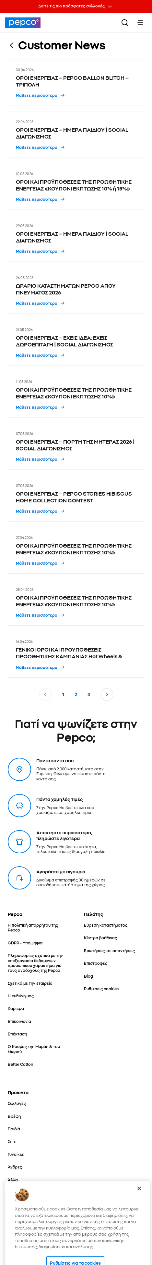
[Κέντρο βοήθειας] (100, 937)
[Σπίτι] (12, 1141)
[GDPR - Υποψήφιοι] (25, 942)
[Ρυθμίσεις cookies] (101, 988)
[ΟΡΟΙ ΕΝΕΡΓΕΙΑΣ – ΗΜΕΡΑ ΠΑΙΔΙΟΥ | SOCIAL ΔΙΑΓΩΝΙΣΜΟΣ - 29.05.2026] (76, 238)
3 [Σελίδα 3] (89, 694)
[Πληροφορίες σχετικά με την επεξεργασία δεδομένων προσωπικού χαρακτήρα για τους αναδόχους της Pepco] (38, 962)
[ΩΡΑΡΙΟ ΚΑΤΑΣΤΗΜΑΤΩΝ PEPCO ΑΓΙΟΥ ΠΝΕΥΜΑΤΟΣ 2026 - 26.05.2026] (76, 290)
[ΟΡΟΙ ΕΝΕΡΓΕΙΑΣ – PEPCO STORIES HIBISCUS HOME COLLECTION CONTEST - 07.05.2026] (76, 498)
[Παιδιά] (14, 1128)
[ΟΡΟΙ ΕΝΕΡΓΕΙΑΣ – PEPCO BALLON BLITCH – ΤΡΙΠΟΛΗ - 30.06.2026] (76, 82)
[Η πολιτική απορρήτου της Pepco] (38, 927)
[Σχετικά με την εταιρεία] (30, 983)
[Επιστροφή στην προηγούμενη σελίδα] (12, 44)
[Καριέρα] (16, 1008)
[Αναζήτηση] (124, 22)
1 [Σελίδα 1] (63, 694)
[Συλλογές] (17, 1103)
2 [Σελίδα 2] (76, 694)
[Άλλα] (13, 1179)
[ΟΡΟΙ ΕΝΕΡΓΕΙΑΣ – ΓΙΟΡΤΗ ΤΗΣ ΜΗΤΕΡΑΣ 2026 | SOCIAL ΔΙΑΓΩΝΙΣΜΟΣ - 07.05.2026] (76, 446)
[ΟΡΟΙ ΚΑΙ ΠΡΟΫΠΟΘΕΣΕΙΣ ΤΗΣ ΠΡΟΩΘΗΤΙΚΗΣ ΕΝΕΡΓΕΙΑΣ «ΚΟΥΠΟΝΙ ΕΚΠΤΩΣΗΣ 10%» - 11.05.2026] (76, 394)
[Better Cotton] (20, 1064)
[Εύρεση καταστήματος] (105, 924)
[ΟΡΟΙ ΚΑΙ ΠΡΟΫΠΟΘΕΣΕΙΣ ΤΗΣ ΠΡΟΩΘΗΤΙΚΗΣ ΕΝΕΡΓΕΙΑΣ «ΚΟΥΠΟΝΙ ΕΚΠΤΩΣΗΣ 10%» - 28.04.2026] (76, 602)
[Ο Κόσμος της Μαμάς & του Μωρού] (38, 1049)
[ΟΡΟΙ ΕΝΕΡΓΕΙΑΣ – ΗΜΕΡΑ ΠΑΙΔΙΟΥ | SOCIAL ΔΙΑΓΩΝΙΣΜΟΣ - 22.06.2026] (76, 134)
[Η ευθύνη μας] (21, 995)
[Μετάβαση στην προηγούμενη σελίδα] (45, 694)
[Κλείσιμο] (139, 1203)
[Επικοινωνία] (19, 1021)
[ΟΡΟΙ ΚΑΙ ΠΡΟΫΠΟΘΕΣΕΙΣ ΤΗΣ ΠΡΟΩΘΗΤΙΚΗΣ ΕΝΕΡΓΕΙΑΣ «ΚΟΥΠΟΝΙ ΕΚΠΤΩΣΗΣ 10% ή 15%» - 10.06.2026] (76, 186)
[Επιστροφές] (95, 963)
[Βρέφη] (14, 1116)
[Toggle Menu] (140, 22)
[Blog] (88, 975)
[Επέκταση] (17, 1033)
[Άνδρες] (15, 1166)
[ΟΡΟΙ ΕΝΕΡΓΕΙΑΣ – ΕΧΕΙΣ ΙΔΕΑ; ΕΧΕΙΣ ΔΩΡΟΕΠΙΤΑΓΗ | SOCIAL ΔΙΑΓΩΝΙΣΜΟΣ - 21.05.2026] (76, 342)
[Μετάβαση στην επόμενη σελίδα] (106, 694)
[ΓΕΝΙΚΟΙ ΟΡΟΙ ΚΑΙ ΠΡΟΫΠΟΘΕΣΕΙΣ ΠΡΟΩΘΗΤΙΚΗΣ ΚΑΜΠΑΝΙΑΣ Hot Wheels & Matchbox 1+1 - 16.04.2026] (76, 654)
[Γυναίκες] (16, 1154)
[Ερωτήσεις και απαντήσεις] (109, 950)
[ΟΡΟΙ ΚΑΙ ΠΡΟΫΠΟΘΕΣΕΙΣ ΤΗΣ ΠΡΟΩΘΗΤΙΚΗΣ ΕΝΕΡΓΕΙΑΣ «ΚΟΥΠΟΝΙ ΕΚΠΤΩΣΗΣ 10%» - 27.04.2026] (76, 550)
